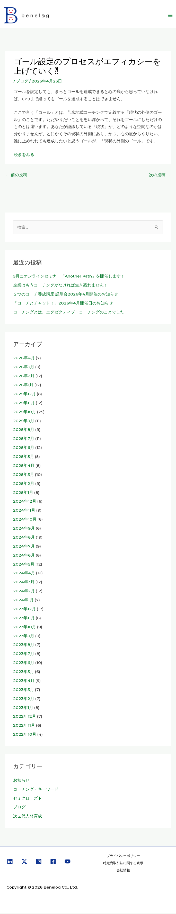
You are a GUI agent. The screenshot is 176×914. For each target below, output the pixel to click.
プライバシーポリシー (123, 857)
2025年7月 (23, 439)
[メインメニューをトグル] (170, 15)
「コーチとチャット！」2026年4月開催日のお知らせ (63, 303)
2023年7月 (23, 654)
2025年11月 (24, 403)
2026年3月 (23, 367)
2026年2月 (23, 376)
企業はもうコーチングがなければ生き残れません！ (60, 286)
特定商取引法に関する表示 (123, 864)
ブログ (22, 82)
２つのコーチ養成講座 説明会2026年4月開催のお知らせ (65, 295)
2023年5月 (23, 672)
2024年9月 (24, 529)
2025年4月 (23, 466)
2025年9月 (23, 421)
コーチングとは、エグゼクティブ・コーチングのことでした (68, 312)
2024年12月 (24, 502)
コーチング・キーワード (35, 790)
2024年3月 (23, 582)
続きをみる (24, 155)
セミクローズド (27, 799)
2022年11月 (24, 726)
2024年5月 (23, 564)
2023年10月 (24, 627)
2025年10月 (24, 412)
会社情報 (123, 871)
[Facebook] (53, 862)
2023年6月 (23, 663)
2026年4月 (24, 358)
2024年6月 (24, 555)
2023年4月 (23, 681)
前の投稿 (16, 175)
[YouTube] (68, 862)
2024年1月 (23, 600)
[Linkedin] (10, 862)
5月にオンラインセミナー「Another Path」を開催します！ (69, 277)
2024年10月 (25, 520)
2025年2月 (23, 484)
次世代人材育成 (27, 817)
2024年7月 (24, 546)
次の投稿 (160, 175)
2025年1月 (23, 493)
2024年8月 (24, 538)
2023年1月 (23, 708)
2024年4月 (24, 573)
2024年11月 (24, 511)
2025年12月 (24, 394)
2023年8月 (23, 645)
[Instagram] (39, 862)
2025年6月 (23, 448)
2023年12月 (24, 609)
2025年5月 (23, 457)
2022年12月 (24, 717)
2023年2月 (23, 699)
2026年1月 (23, 385)
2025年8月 (23, 430)
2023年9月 (23, 636)
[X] (24, 862)
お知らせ (21, 781)
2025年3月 (23, 475)
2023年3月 (23, 690)
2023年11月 (24, 618)
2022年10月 (24, 735)
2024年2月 (24, 591)
